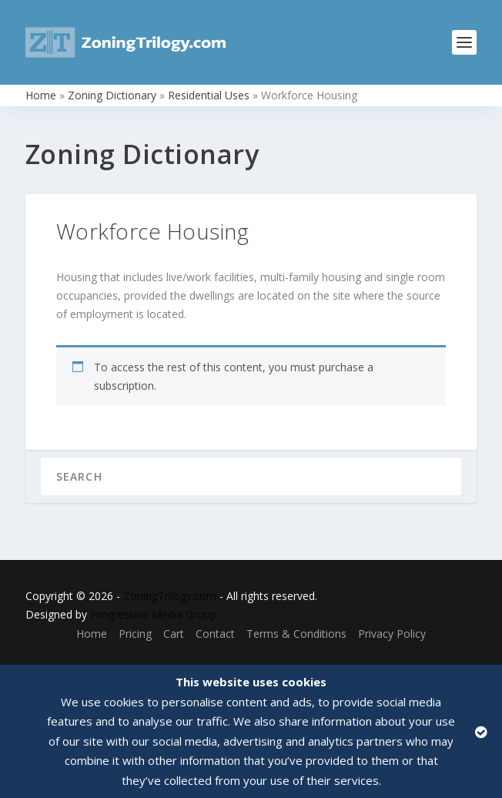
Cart (173, 633)
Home (40, 95)
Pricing (135, 633)
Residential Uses (208, 95)
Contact (215, 633)
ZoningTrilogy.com (169, 595)
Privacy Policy (392, 633)
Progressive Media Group (153, 614)
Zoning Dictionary (112, 95)
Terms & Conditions (296, 633)
